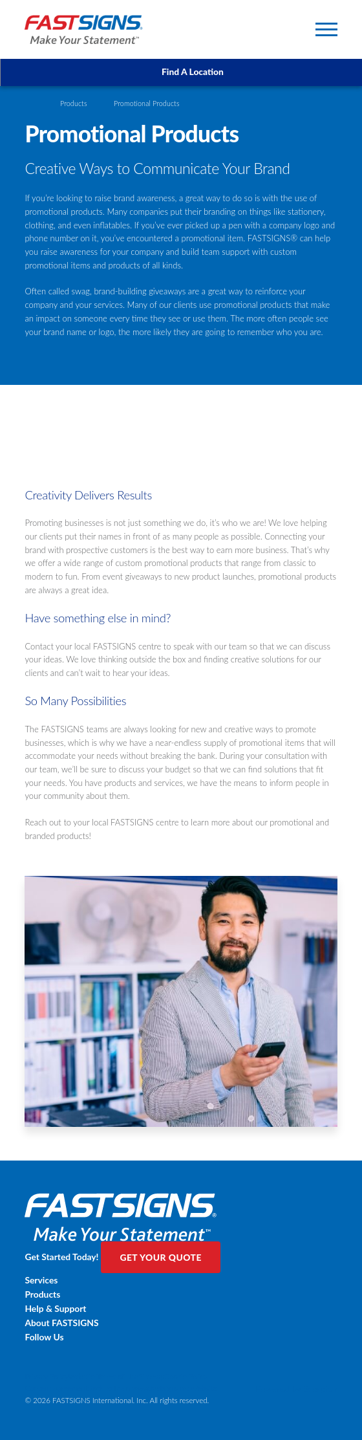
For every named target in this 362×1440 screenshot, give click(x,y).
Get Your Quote (160, 1257)
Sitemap (151, 1376)
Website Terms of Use (103, 1376)
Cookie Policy (186, 1376)
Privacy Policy (47, 1376)
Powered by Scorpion (296, 1388)
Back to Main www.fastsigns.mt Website (152, 1388)
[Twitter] (181, 1357)
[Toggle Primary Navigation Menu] (326, 29)
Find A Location (181, 71)
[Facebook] (181, 1348)
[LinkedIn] (181, 1366)
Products (73, 103)
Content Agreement (56, 1388)
